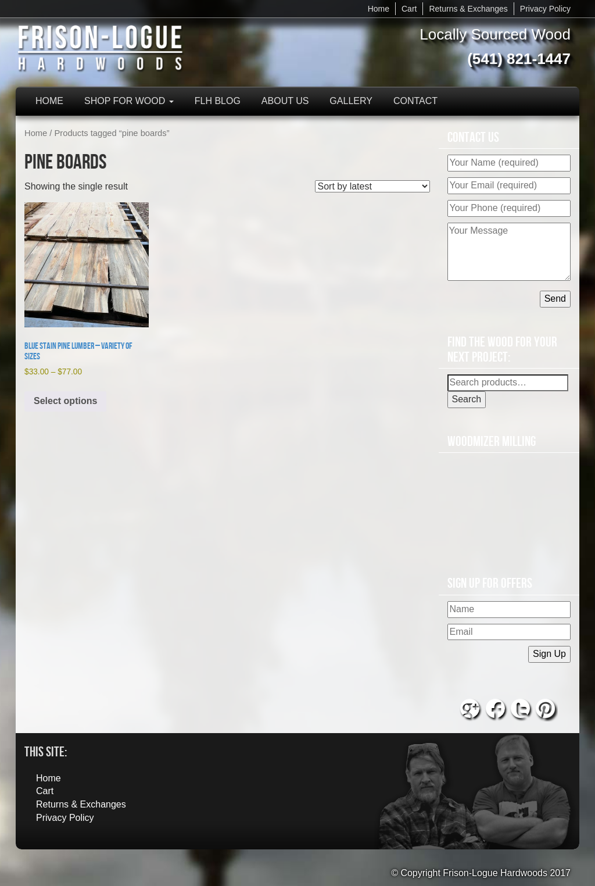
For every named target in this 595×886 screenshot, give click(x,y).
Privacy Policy (545, 8)
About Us (285, 101)
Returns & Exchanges (468, 8)
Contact (415, 101)
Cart (409, 8)
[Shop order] (372, 186)
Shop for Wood (129, 101)
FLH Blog (218, 101)
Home (378, 8)
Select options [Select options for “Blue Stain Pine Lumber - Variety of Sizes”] (65, 401)
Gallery (350, 101)
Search (467, 399)
